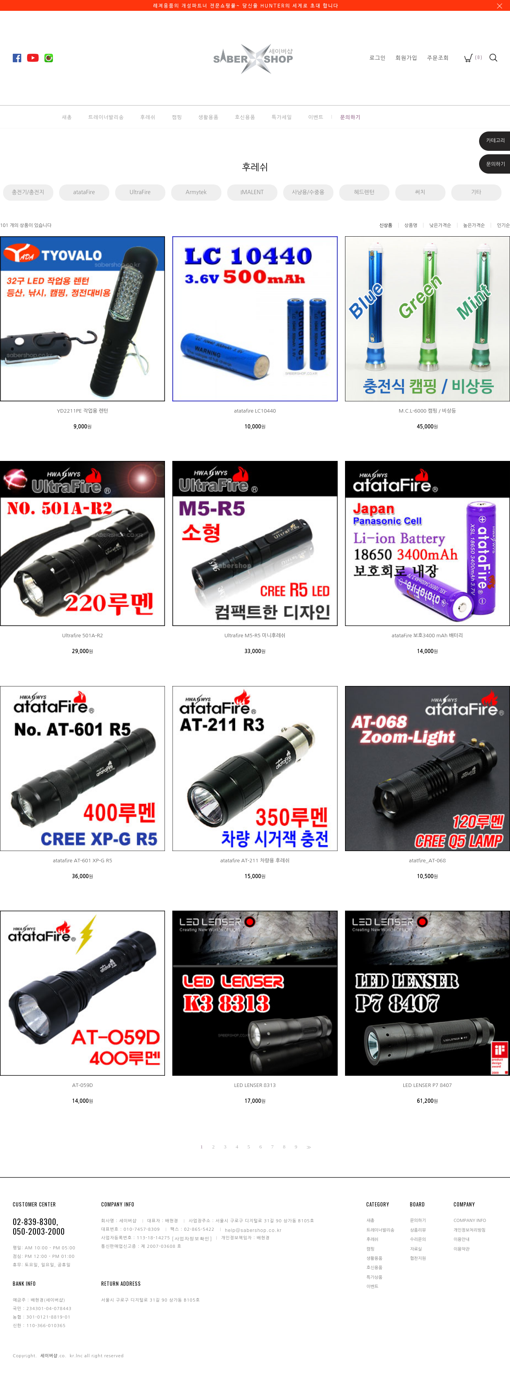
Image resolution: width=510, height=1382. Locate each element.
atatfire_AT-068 (427, 860)
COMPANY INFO (470, 1220)
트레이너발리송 (106, 117)
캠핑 (177, 117)
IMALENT (252, 192)
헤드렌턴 (364, 192)
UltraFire (140, 192)
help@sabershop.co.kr (253, 1230)
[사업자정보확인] (192, 1238)
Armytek (195, 192)
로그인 (377, 57)
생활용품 (208, 117)
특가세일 (282, 117)
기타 (476, 192)
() (473, 57)
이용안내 (461, 1239)
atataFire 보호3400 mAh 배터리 (427, 635)
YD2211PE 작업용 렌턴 (82, 410)
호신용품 (245, 117)
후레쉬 (148, 117)
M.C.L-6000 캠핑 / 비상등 (427, 410)
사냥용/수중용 (308, 192)
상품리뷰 (418, 1230)
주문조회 (438, 57)
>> (307, 1147)
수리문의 (418, 1239)
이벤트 (316, 117)
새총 (67, 117)
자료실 (416, 1249)
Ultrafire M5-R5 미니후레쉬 (255, 635)
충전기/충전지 (28, 192)
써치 (420, 192)
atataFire (84, 192)
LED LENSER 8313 (255, 1085)
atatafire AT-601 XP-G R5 (82, 860)
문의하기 (350, 117)
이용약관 (461, 1249)
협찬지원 (418, 1258)
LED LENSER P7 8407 (427, 1085)
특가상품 (374, 1277)
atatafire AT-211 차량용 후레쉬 (255, 860)
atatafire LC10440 (255, 410)
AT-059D (82, 1085)
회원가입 (407, 57)
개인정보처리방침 (470, 1230)
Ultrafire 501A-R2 (82, 635)
